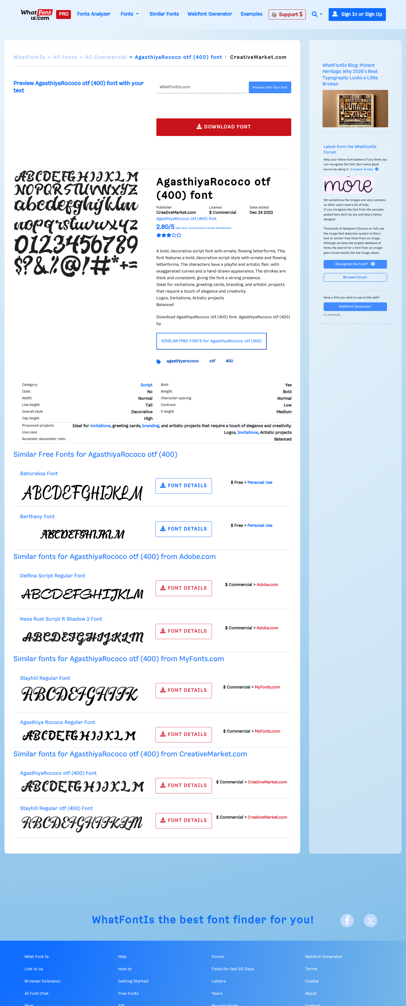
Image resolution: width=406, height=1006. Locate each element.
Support (287, 14)
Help (122, 957)
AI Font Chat (37, 993)
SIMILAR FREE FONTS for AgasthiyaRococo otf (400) (211, 341)
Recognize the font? (355, 264)
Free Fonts (128, 993)
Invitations (247, 433)
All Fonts (65, 57)
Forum (218, 957)
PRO (63, 14)
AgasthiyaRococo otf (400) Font (58, 773)
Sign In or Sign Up (357, 14)
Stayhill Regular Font (45, 678)
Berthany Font (37, 516)
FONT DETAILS (183, 485)
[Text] (201, 87)
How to (125, 969)
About (311, 993)
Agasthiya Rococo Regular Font (57, 722)
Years (217, 993)
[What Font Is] (37, 14)
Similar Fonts (164, 14)
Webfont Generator (210, 14)
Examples (251, 14)
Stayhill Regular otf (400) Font (56, 808)
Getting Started (133, 981)
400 (229, 361)
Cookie (312, 981)
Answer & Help (366, 169)
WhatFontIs (29, 57)
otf (212, 361)
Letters (219, 981)
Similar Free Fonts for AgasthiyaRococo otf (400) (95, 454)
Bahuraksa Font (39, 473)
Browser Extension (42, 981)
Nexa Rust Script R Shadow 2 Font (61, 619)
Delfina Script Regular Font (52, 576)
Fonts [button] (128, 14)
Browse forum (355, 277)
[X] (370, 920)
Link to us (34, 969)
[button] (317, 15)
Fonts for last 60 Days (233, 969)
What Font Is (37, 957)
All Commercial (106, 57)
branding (150, 426)
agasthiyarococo (183, 361)
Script (146, 385)
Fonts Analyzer (93, 14)
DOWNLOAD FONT (224, 127)
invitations (100, 426)
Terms (311, 969)
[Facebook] (347, 920)
